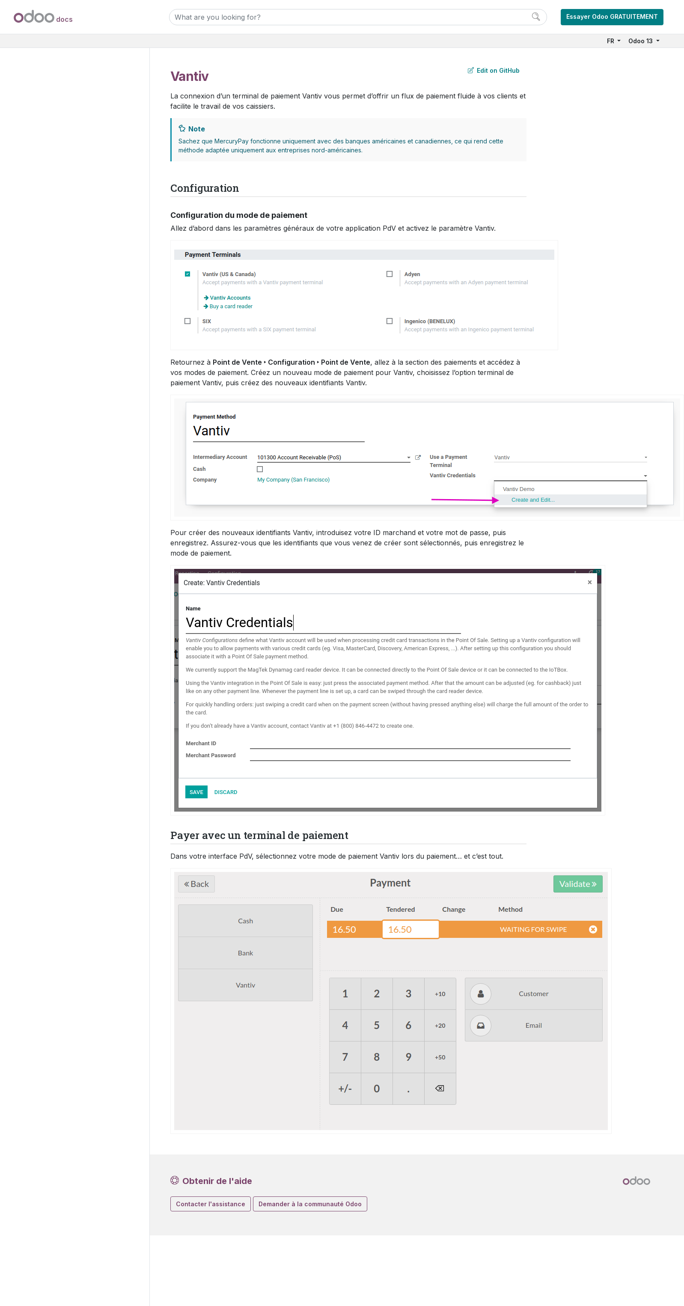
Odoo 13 (641, 41)
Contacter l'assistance (210, 1204)
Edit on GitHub (494, 70)
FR (611, 41)
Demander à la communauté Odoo (310, 1204)
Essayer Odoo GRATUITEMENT (612, 16)
